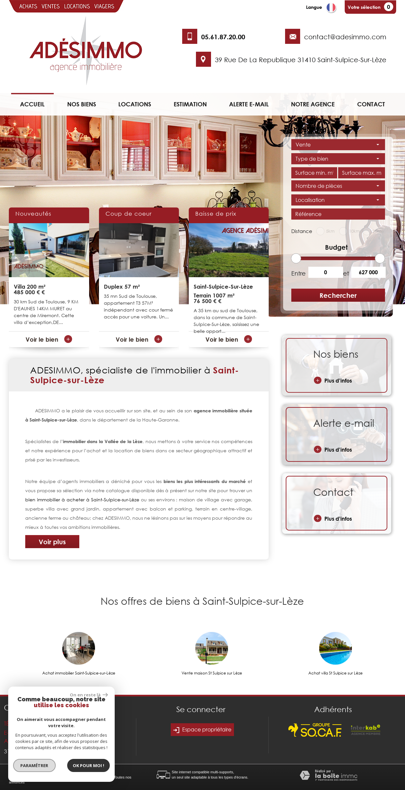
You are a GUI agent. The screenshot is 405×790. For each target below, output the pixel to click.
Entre (297, 273)
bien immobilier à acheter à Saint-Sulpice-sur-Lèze (82, 499)
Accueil (32, 104)
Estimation (190, 104)
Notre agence (313, 104)
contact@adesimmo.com (345, 37)
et (346, 273)
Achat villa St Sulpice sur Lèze (335, 673)
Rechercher (338, 295)
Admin (106, 777)
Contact (371, 104)
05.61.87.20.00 (223, 37)
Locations (134, 104)
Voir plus (52, 542)
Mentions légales (44, 777)
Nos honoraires (73, 777)
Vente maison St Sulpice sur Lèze (212, 673)
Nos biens (81, 104)
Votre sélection (364, 7)
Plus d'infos (333, 380)
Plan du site (18, 777)
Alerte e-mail (249, 104)
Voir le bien (49, 339)
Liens (93, 777)
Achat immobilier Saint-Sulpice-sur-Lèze (78, 673)
